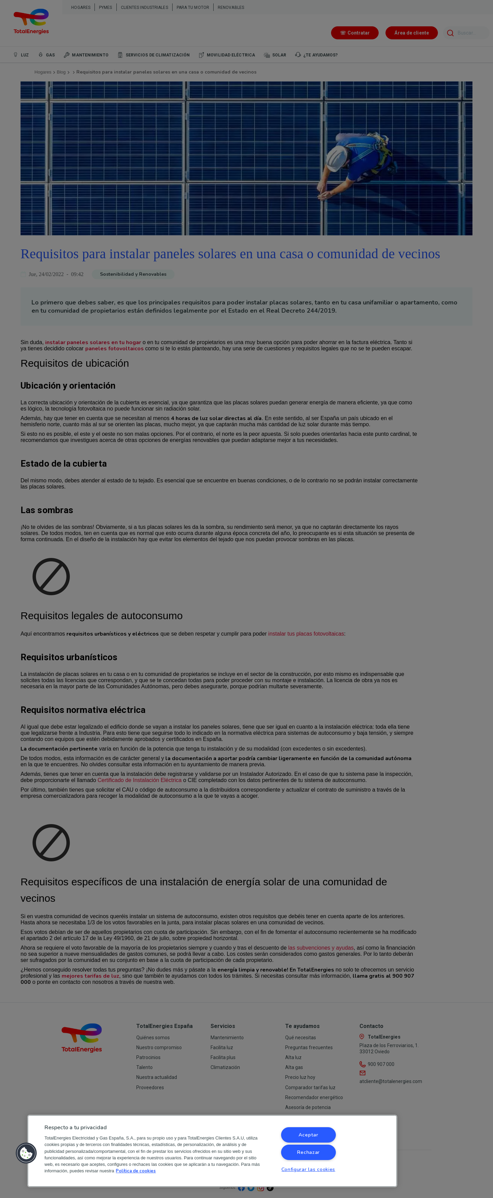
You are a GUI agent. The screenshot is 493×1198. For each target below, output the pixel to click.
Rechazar (308, 1152)
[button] (26, 1153)
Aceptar (308, 1134)
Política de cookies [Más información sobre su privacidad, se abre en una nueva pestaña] (136, 1171)
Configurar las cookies (308, 1169)
